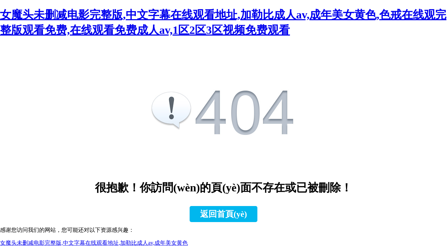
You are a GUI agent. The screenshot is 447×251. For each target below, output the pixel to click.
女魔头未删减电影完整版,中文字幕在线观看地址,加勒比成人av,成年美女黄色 (94, 243)
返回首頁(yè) (223, 214)
